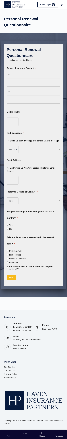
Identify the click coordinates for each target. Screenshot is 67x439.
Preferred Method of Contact (22, 192)
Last (8, 92)
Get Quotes (9, 367)
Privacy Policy (10, 374)
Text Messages (15, 133)
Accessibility (10, 378)
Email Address (15, 160)
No (10, 229)
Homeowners (15, 255)
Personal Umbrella (17, 259)
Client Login (47, 4)
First (8, 75)
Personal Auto (15, 251)
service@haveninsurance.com (27, 339)
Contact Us (9, 370)
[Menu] (62, 4)
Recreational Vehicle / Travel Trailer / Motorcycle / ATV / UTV (31, 267)
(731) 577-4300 (49, 329)
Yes (10, 225)
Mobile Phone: (15, 112)
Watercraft (13, 263)
